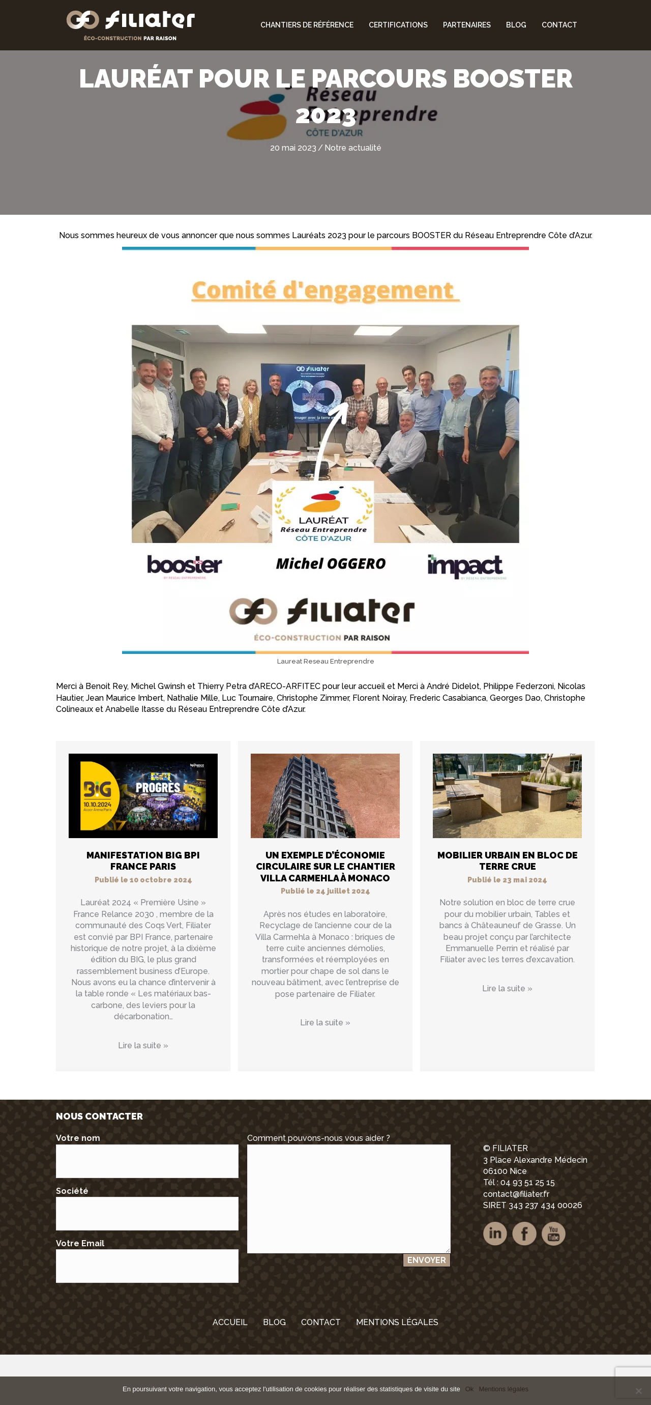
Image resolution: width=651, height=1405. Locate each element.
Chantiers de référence (306, 25)
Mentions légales (503, 1389)
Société (147, 1259)
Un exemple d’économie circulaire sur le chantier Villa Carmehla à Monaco (325, 917)
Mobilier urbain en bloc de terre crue (507, 911)
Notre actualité (352, 198)
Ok (469, 1389)
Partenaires (467, 25)
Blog (516, 25)
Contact (559, 25)
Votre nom (147, 1206)
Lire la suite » (143, 1096)
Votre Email (147, 1311)
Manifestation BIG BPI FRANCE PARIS (143, 911)
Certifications (398, 25)
